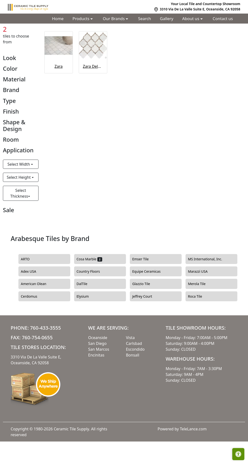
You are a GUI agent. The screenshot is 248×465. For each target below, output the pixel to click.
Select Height (19, 200)
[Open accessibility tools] (238, 454)
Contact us (223, 18)
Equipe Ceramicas (150, 295)
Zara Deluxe (93, 90)
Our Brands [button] (114, 18)
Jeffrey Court (145, 319)
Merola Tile (199, 307)
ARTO (29, 282)
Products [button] (81, 18)
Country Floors (92, 295)
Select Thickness (19, 216)
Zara (58, 90)
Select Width (19, 187)
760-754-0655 (37, 361)
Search (144, 18)
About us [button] (191, 18)
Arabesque (47, 34)
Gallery (166, 18)
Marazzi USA (200, 295)
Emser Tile (143, 282)
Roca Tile (198, 319)
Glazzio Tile (144, 307)
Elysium (85, 319)
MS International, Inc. (208, 282)
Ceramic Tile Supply (71, 452)
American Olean (37, 307)
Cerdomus (32, 319)
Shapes (25, 34)
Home (58, 18)
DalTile (85, 307)
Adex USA (32, 295)
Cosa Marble (89, 282)
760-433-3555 (45, 351)
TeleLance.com (193, 452)
